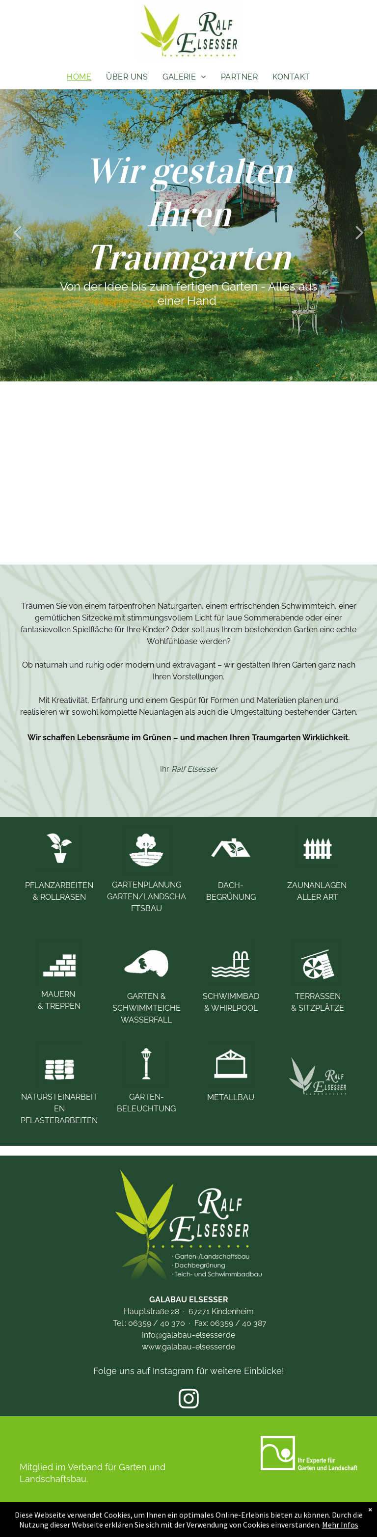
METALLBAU (230, 1097)
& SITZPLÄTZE (317, 1008)
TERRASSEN (318, 996)
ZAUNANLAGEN (318, 885)
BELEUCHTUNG (146, 1108)
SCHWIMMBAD (232, 996)
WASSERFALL (146, 1020)
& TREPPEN (59, 1006)
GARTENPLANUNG (146, 885)
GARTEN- (146, 1097)
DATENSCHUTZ (218, 1516)
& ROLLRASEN (59, 897)
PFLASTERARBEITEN (59, 1120)
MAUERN (59, 994)
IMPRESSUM (153, 1516)
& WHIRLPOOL (231, 1008)
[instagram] (189, 1400)
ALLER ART (317, 897)
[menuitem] (79, 77)
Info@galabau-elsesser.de (188, 1335)
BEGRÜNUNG (231, 897)
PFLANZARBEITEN (59, 885)
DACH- (230, 885)
